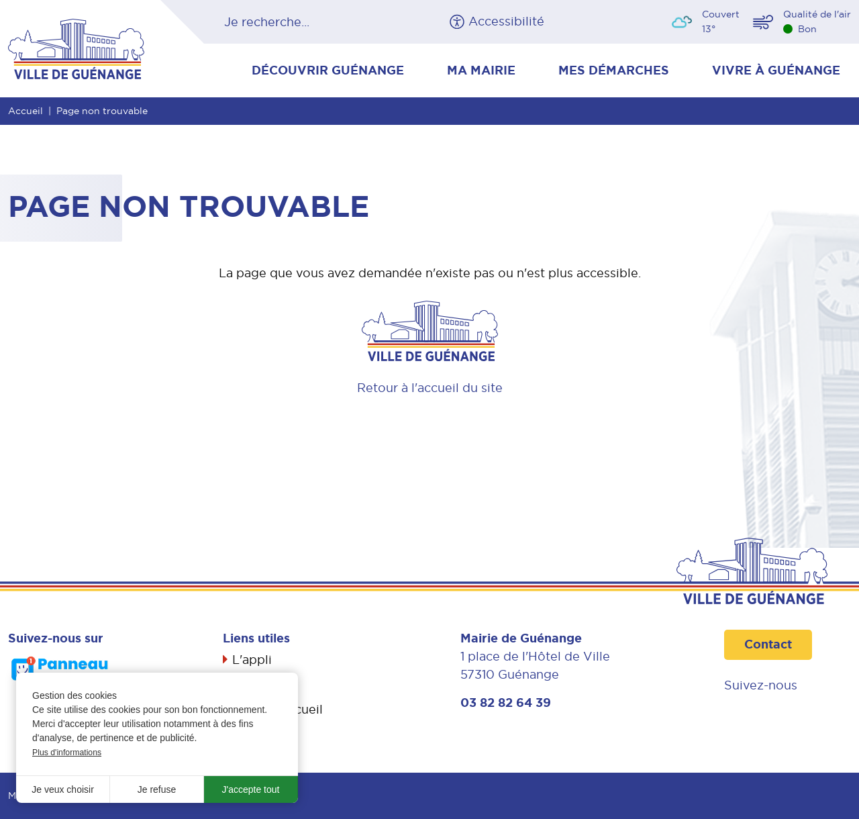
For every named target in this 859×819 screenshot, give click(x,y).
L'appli (252, 659)
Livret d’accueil (277, 709)
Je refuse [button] (157, 789)
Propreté (258, 733)
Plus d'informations (66, 752)
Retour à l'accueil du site (430, 387)
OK (354, 22)
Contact (768, 644)
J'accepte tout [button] (251, 789)
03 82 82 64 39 (505, 703)
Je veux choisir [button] (63, 789)
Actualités (262, 684)
